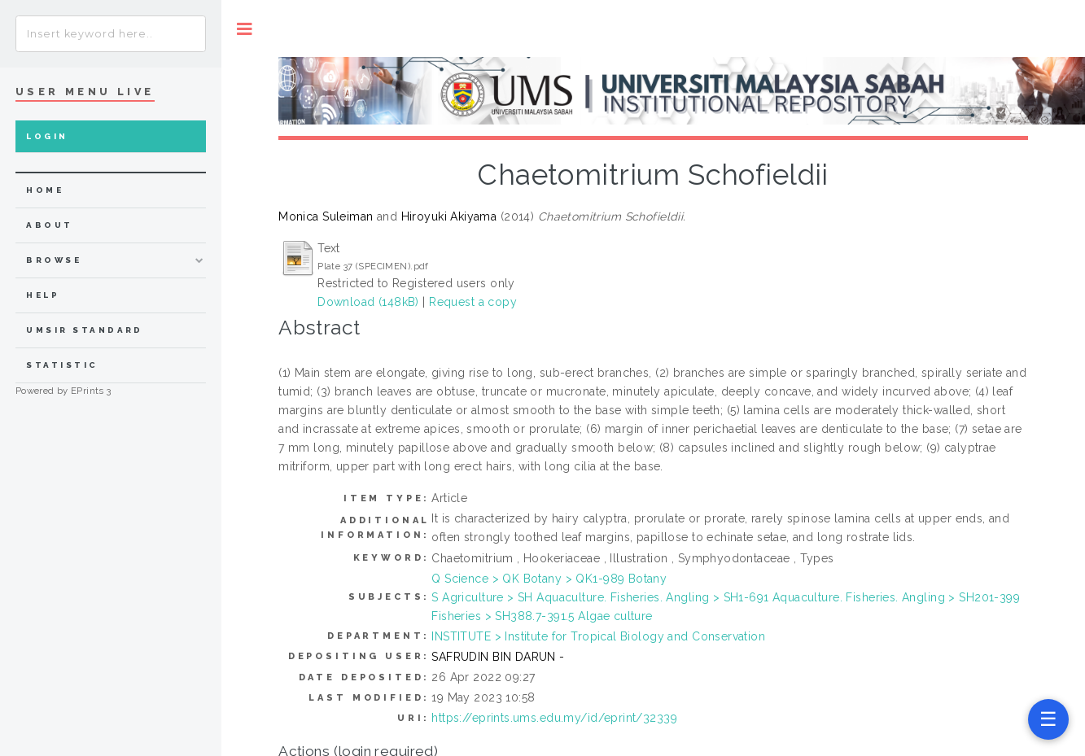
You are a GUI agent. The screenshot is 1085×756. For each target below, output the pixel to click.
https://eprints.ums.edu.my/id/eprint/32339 (554, 717)
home (44, 190)
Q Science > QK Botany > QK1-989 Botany (549, 578)
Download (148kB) (368, 301)
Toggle (244, 29)
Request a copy (473, 301)
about (49, 225)
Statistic (62, 365)
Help (42, 295)
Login (47, 136)
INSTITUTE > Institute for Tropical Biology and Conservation (598, 636)
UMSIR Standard (84, 330)
